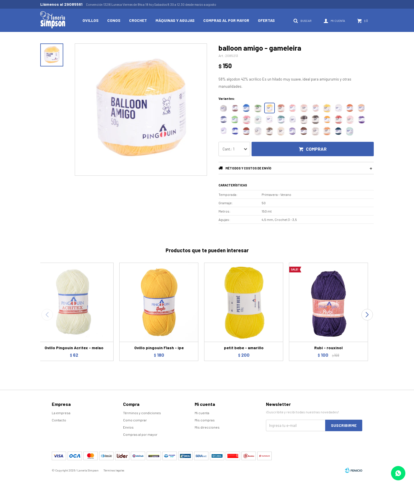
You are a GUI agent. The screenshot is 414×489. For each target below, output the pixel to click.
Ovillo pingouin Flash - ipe (159, 347)
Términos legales (113, 470)
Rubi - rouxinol (328, 347)
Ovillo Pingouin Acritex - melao (74, 347)
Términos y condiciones (142, 413)
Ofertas (266, 20)
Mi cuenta (202, 413)
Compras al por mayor (226, 20)
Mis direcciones (207, 427)
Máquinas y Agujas (175, 20)
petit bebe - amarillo (244, 347)
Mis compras (205, 420)
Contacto (59, 420)
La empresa (61, 413)
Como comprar (135, 420)
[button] (367, 314)
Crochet (138, 20)
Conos (113, 20)
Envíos (128, 427)
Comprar (316, 149)
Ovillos (91, 20)
